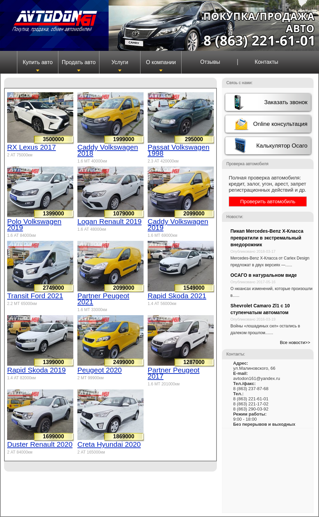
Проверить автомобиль (267, 201)
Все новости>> (295, 342)
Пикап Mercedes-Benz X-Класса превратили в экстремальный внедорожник (266, 237)
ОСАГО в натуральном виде (263, 275)
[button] (268, 102)
